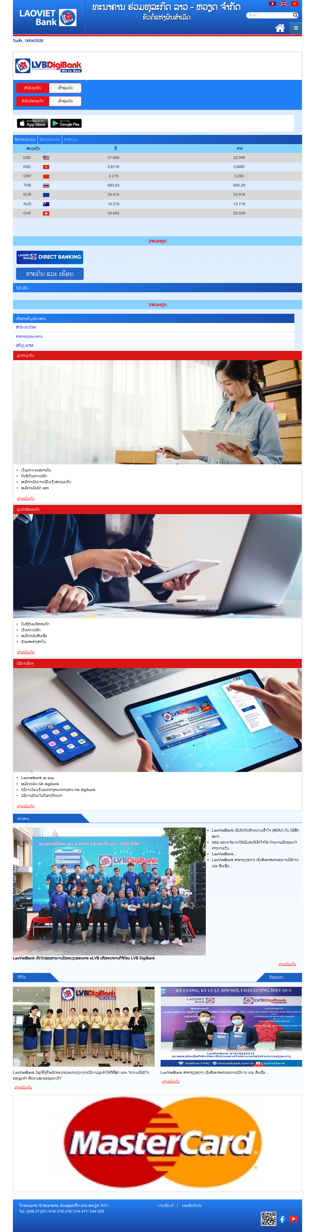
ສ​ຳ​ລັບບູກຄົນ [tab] (32, 88)
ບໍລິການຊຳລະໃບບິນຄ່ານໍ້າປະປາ (41, 795)
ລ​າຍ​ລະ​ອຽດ (157, 241)
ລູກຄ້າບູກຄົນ (25, 355)
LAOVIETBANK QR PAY (37, 778)
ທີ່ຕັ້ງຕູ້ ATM (24, 345)
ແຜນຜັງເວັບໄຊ (191, 1205)
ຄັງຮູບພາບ (276, 977)
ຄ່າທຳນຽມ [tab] (71, 139)
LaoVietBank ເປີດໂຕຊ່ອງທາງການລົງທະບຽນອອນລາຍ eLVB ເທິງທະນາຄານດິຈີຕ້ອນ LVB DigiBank (84, 958)
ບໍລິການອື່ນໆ (25, 663)
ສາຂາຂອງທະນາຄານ (29, 336)
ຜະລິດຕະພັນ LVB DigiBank (40, 784)
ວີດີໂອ (22, 977)
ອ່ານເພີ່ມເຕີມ (25, 498)
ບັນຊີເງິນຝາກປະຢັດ (34, 476)
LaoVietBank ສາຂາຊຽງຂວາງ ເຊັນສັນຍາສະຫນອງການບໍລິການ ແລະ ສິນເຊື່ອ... (214, 1072)
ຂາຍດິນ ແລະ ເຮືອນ (50, 274)
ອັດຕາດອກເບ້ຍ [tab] (50, 139)
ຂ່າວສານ (23, 818)
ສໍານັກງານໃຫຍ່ (26, 327)
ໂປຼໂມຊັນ (22, 288)
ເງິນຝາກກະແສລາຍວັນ (36, 470)
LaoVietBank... (224, 854)
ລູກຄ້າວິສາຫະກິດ (28, 509)
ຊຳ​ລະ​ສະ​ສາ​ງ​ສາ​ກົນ (33, 641)
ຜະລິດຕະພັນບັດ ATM (35, 488)
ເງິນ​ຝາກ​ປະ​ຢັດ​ (31, 630)
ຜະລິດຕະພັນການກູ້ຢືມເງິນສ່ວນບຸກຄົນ (46, 482)
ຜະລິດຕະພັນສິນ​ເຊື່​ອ (34, 636)
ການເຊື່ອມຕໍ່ (166, 1205)
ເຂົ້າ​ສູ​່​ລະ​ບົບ (65, 88)
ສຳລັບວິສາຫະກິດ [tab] (33, 101)
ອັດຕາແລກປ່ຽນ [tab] (25, 139)
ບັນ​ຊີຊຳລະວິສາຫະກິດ (35, 624)
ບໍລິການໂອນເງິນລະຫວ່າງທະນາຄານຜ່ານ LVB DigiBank (58, 790)
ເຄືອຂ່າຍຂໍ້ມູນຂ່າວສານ (31, 318)
